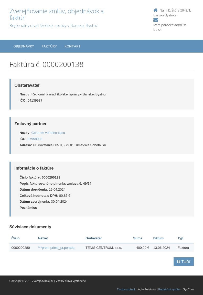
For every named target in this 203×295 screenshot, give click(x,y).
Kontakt (73, 46)
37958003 (35, 139)
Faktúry (49, 46)
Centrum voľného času (48, 133)
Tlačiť (183, 262)
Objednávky (23, 46)
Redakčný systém (169, 289)
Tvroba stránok (126, 289)
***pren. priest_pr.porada (56, 248)
